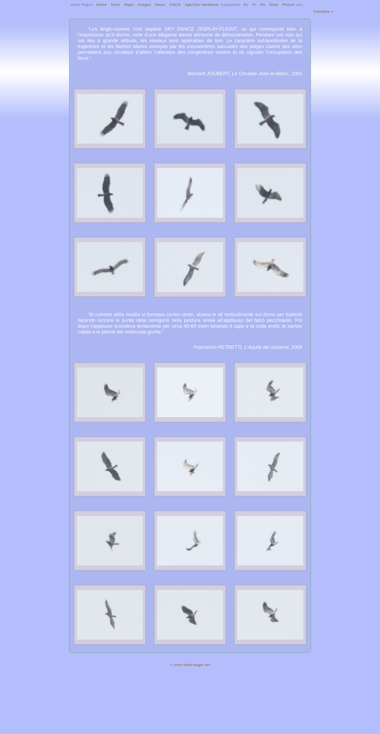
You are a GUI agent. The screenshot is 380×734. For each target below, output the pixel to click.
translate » (323, 11)
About (160, 5)
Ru (262, 5)
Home (101, 5)
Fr (254, 5)
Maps (129, 5)
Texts (115, 5)
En (246, 5)
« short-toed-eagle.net (190, 665)
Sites (273, 5)
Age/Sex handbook (202, 5)
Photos (288, 5)
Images (144, 5)
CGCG (175, 5)
